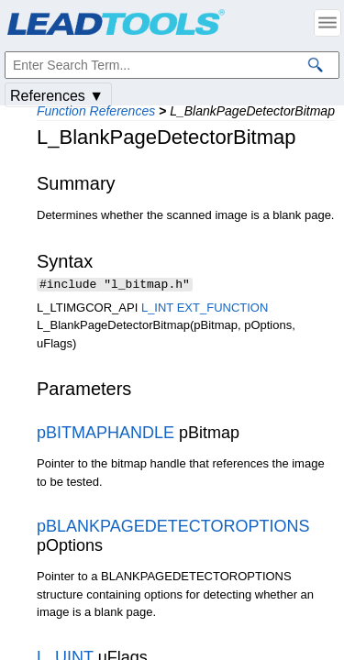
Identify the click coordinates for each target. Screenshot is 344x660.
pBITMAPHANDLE (105, 434)
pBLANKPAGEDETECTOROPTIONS (173, 528)
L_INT (157, 309)
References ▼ (57, 96)
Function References (96, 111)
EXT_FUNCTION (223, 309)
